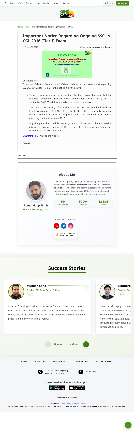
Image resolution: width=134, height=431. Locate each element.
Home (20, 27)
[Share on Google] (95, 47)
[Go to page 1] (55, 363)
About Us (40, 380)
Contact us (59, 380)
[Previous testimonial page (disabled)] (48, 363)
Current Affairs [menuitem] (15, 3)
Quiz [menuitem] (56, 3)
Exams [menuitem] (28, 3)
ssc (27, 27)
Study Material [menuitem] (42, 3)
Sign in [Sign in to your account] (109, 3)
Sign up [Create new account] (123, 3)
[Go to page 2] (58, 363)
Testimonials (80, 380)
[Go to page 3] (61, 363)
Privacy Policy (104, 380)
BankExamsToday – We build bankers (72, 423)
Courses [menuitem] (66, 3)
